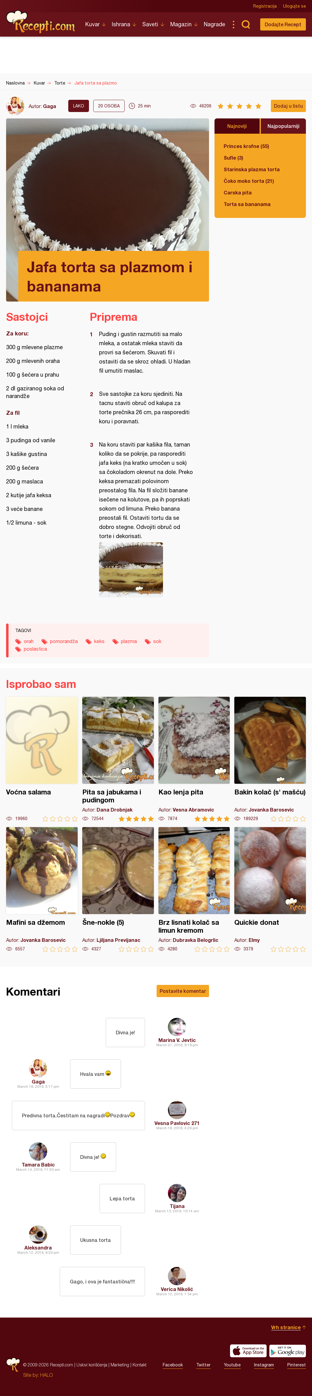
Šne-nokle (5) (118, 889)
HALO (46, 1375)
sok (157, 641)
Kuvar (92, 24)
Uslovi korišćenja (91, 1364)
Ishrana (121, 24)
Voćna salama (42, 759)
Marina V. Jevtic (177, 1040)
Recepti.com (41, 22)
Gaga (49, 106)
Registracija (265, 6)
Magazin (181, 24)
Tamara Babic (38, 1164)
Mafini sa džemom (42, 889)
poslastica (35, 649)
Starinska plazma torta (252, 169)
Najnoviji (237, 126)
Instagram (264, 1364)
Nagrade (214, 24)
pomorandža (64, 641)
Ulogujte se (294, 6)
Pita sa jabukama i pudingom (118, 759)
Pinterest (296, 1364)
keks (99, 641)
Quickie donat (270, 889)
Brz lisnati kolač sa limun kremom (194, 889)
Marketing (120, 1364)
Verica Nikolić (177, 1289)
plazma (129, 641)
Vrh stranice (286, 1327)
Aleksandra (38, 1247)
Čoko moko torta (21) (249, 181)
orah (29, 641)
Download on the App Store (248, 1350)
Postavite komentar (183, 991)
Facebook (173, 1364)
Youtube (232, 1364)
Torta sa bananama (247, 204)
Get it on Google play (287, 1350)
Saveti (150, 24)
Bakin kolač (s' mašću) (270, 759)
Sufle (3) (233, 158)
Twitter (203, 1364)
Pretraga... (245, 24)
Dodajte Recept (283, 24)
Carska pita (238, 192)
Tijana (177, 1206)
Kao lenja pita (194, 759)
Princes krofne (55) (246, 146)
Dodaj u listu (288, 106)
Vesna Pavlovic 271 (177, 1123)
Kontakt (140, 1364)
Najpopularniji (284, 126)
